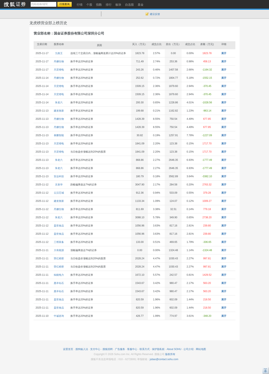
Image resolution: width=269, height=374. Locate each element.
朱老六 (59, 102)
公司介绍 (188, 349)
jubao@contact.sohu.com (164, 359)
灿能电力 (59, 274)
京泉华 (59, 184)
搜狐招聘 (108, 349)
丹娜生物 (59, 61)
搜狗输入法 (81, 349)
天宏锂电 (59, 69)
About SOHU (174, 349)
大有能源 (59, 250)
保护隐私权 (158, 349)
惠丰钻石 (59, 283)
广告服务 (120, 349)
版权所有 (170, 354)
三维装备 (59, 242)
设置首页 (68, 349)
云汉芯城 (59, 192)
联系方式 (145, 349)
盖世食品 (59, 225)
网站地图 (201, 349)
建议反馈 (155, 14)
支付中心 (95, 349)
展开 (223, 53)
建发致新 (59, 110)
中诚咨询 (59, 315)
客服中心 (132, 349)
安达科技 (59, 176)
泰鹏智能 (59, 135)
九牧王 (59, 53)
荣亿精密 (59, 258)
